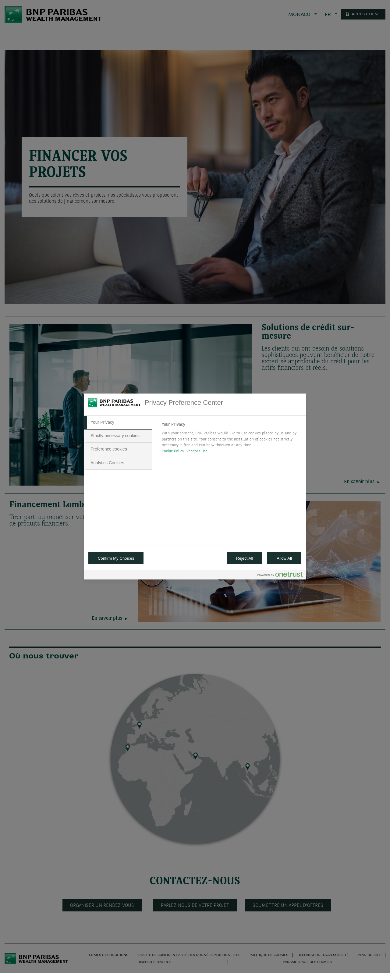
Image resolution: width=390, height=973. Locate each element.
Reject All (244, 558)
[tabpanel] (231, 439)
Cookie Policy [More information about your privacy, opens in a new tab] (173, 451)
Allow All (284, 558)
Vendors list (196, 451)
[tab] (118, 422)
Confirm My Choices (116, 558)
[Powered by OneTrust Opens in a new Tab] (280, 575)
